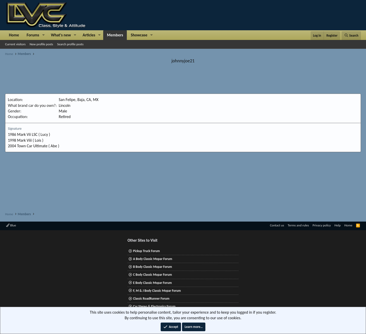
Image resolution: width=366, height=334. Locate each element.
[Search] (351, 35)
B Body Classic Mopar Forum (152, 267)
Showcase (139, 35)
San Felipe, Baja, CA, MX (78, 99)
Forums (33, 35)
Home (14, 35)
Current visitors (15, 44)
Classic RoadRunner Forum (151, 298)
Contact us (277, 225)
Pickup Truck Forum (146, 251)
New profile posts (41, 44)
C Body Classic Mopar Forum (152, 275)
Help (337, 225)
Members (115, 35)
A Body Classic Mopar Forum (152, 259)
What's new (61, 35)
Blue (11, 225)
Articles (89, 35)
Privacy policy (322, 225)
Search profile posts (70, 44)
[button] (43, 35)
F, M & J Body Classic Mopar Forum (157, 291)
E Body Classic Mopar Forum (152, 283)
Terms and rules (298, 225)
